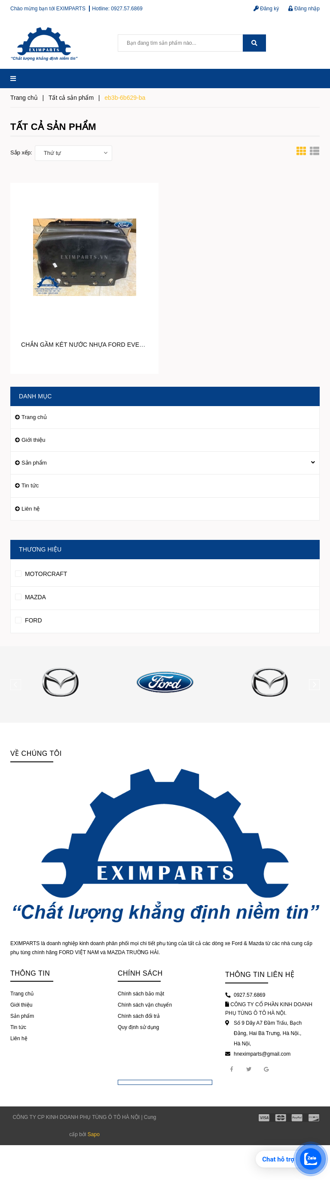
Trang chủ (34, 417)
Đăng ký (266, 9)
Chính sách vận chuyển (145, 1005)
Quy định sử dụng (138, 1027)
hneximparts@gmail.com (262, 1054)
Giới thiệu (33, 440)
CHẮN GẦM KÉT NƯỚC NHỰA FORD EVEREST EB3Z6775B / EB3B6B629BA (129, 344)
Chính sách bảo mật (141, 994)
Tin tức (30, 485)
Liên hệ (30, 508)
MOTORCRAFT (41, 572)
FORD (28, 619)
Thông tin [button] (30, 973)
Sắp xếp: (21, 152)
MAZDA (30, 596)
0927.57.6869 (126, 9)
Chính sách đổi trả (139, 1016)
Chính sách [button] (140, 973)
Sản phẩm (34, 462)
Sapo (94, 1134)
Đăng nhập (304, 9)
